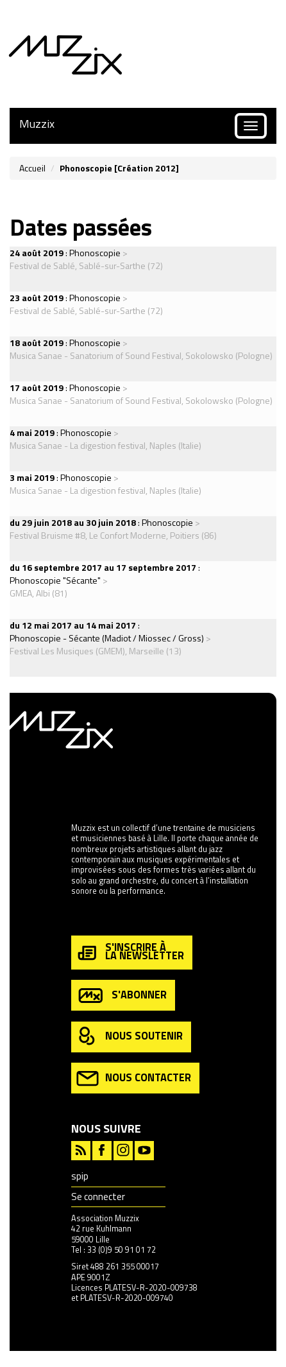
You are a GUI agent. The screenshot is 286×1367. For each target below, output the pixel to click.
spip (79, 1176)
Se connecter (98, 1196)
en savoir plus (96, 918)
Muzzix (37, 123)
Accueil (32, 168)
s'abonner (121, 995)
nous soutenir (129, 1036)
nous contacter (133, 1078)
